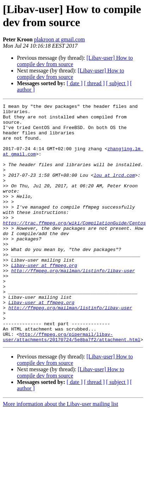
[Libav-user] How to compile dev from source (70, 74)
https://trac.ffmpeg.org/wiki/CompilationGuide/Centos (74, 247)
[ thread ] (94, 83)
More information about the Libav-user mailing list (60, 452)
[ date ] (75, 83)
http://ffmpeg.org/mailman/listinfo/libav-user (73, 304)
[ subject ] (117, 83)
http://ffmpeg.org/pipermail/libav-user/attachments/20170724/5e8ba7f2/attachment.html (71, 384)
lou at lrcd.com (114, 190)
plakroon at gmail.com (59, 39)
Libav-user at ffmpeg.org (44, 298)
